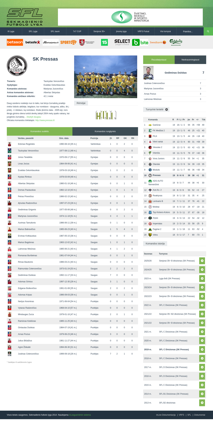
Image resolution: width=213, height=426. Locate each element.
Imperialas (155, 223)
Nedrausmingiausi (190, 59)
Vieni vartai (155, 141)
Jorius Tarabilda (25, 157)
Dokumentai (199, 415)
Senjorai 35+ (99, 31)
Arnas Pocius (24, 334)
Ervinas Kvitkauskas (27, 236)
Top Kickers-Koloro (159, 212)
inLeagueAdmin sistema (80, 415)
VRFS (181, 415)
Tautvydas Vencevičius (28, 151)
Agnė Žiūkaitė (24, 347)
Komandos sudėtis (40, 131)
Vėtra (153, 235)
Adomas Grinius (25, 281)
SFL (189, 415)
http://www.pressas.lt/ (45, 120)
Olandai (154, 164)
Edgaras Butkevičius (27, 288)
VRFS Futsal (143, 31)
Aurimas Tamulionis (27, 223)
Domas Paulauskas (27, 190)
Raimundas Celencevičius (30, 268)
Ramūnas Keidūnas (27, 321)
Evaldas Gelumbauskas (29, 170)
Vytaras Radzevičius (27, 308)
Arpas (153, 218)
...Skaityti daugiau (33, 117)
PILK (152, 136)
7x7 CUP (77, 31)
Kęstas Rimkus (25, 177)
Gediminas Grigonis (27, 209)
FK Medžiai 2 (156, 130)
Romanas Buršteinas (27, 255)
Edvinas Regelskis (26, 144)
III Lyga (11, 31)
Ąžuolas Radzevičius (27, 203)
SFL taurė (55, 31)
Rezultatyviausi (158, 59)
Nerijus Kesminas (26, 301)
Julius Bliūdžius (25, 340)
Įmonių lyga (121, 31)
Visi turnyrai (165, 31)
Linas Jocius (23, 163)
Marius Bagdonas (26, 242)
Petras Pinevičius (26, 196)
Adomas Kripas (25, 295)
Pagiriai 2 (154, 229)
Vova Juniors (156, 158)
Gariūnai (154, 125)
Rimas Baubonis (25, 262)
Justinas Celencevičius (28, 354)
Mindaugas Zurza (26, 314)
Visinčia (154, 153)
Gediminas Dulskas (27, 275)
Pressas (154, 175)
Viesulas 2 (155, 147)
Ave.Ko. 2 (155, 190)
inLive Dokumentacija (166, 415)
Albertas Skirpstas (26, 183)
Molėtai (153, 207)
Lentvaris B (155, 201)
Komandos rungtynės (105, 131)
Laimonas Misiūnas (27, 249)
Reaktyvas (155, 195)
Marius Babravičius (26, 229)
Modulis (154, 170)
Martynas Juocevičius (28, 216)
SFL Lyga (33, 31)
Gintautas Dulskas (26, 327)
